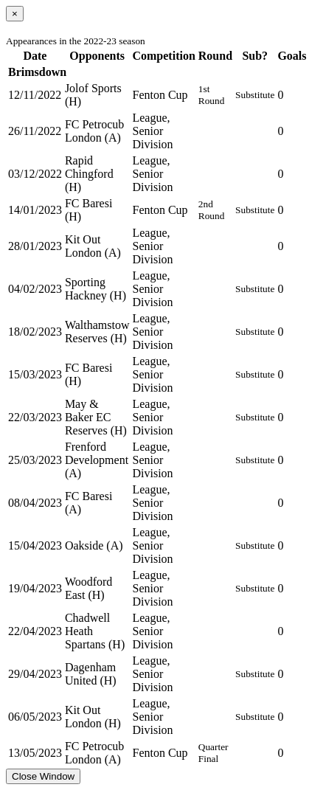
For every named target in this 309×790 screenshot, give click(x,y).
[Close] (15, 13)
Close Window (43, 776)
